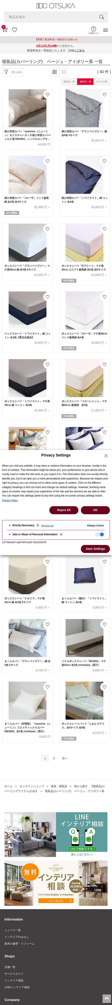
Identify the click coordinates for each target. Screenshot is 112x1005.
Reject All (63, 510)
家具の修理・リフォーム (19, 943)
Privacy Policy (10, 500)
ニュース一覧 (12, 930)
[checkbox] (99, 534)
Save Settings (95, 548)
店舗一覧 (9, 967)
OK (95, 510)
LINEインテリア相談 (17, 987)
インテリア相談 (14, 980)
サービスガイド (14, 973)
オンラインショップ (32, 786)
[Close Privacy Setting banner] (106, 455)
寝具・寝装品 (59, 786)
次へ (64, 758)
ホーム (8, 786)
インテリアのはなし (16, 936)
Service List (47, 525)
